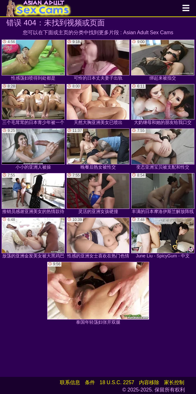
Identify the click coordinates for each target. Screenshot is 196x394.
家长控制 (174, 382)
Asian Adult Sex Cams (148, 32)
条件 (90, 382)
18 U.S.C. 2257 (117, 382)
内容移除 (149, 382)
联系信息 (70, 382)
